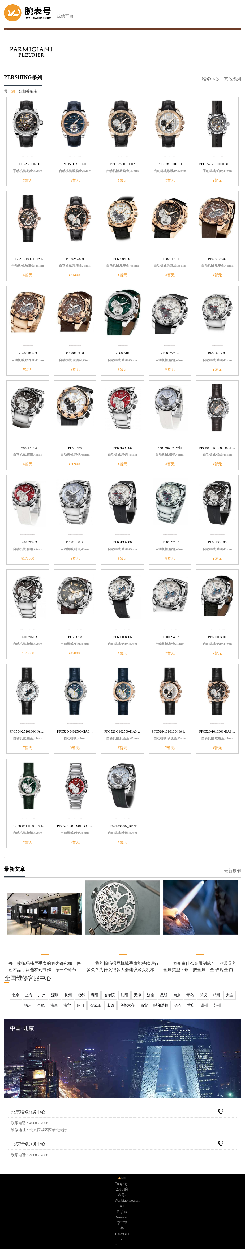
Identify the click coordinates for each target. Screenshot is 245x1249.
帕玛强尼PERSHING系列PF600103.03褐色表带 (28, 345)
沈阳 (124, 995)
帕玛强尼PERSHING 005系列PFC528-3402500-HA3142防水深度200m (75, 723)
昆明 (163, 995)
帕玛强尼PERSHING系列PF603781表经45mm (123, 345)
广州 (42, 995)
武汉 (203, 995)
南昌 (54, 1005)
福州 (28, 1005)
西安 (144, 1005)
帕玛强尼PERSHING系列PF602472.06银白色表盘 (169, 345)
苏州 (217, 1005)
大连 (229, 995)
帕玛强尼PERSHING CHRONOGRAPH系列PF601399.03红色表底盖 (27, 534)
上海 (28, 995)
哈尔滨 (109, 995)
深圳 (55, 995)
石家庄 (95, 1005)
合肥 (41, 1005)
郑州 (216, 995)
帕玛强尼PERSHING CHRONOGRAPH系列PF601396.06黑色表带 (217, 534)
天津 (137, 995)
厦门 (80, 1005)
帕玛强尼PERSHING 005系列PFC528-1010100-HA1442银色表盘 (170, 723)
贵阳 (94, 995)
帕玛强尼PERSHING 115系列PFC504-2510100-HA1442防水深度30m (27, 723)
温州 (204, 1005)
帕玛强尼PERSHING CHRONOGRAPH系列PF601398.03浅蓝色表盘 (75, 534)
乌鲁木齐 (127, 1005)
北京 (15, 995)
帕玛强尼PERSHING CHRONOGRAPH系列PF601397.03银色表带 (170, 534)
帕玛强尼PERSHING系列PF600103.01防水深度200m (75, 345)
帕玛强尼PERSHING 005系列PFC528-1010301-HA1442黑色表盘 (217, 723)
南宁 (67, 1005)
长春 (178, 1005)
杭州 (68, 995)
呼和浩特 (160, 1005)
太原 (110, 1005)
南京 (177, 995)
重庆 (191, 1005)
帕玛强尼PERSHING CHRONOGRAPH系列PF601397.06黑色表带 (122, 534)
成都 (81, 995)
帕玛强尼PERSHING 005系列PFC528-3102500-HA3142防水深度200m (122, 723)
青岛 (190, 995)
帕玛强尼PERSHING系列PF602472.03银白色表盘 (217, 345)
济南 (150, 995)
